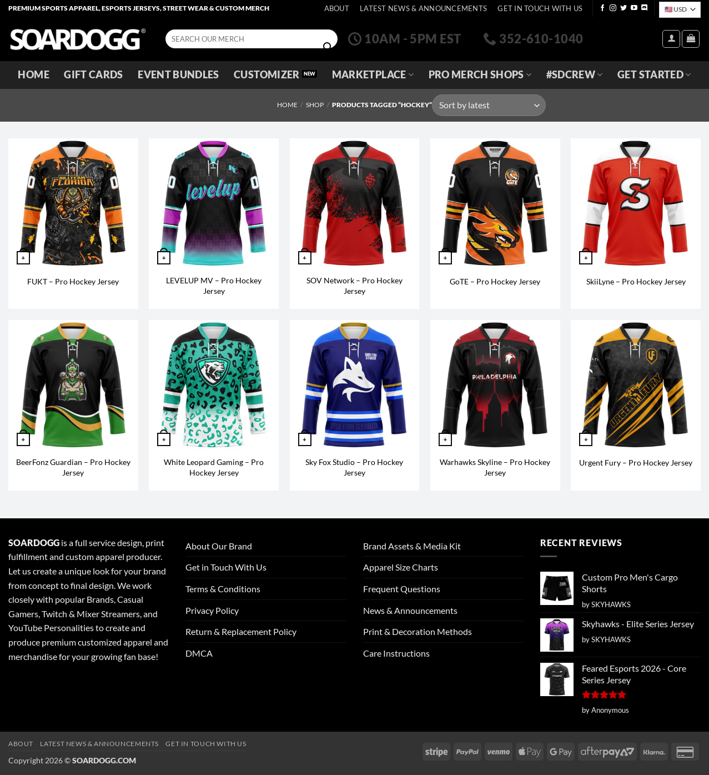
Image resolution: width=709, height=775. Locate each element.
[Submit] (327, 47)
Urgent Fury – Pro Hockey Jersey (635, 462)
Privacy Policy (212, 610)
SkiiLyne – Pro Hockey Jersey (636, 281)
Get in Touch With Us (225, 567)
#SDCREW (574, 75)
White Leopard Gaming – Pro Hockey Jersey (214, 467)
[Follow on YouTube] (634, 8)
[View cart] (691, 39)
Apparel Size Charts (400, 567)
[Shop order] (488, 105)
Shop (315, 105)
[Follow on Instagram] (613, 8)
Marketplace (373, 75)
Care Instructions (396, 653)
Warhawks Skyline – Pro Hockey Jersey (495, 467)
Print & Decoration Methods (417, 631)
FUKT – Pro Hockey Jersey (73, 281)
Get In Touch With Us (539, 8)
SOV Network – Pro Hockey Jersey (354, 286)
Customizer (267, 75)
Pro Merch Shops (480, 75)
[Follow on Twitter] (623, 8)
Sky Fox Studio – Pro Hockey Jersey (354, 467)
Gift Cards (93, 75)
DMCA (199, 653)
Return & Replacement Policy (240, 631)
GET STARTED (654, 75)
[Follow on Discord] (644, 8)
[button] (671, 39)
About (336, 8)
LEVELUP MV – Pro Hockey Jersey (214, 286)
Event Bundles (178, 75)
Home (33, 75)
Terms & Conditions (222, 588)
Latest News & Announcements (423, 8)
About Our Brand (218, 546)
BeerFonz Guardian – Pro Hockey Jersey (73, 467)
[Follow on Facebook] (602, 8)
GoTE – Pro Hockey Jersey (495, 281)
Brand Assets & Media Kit (412, 546)
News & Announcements (410, 610)
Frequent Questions (401, 588)
